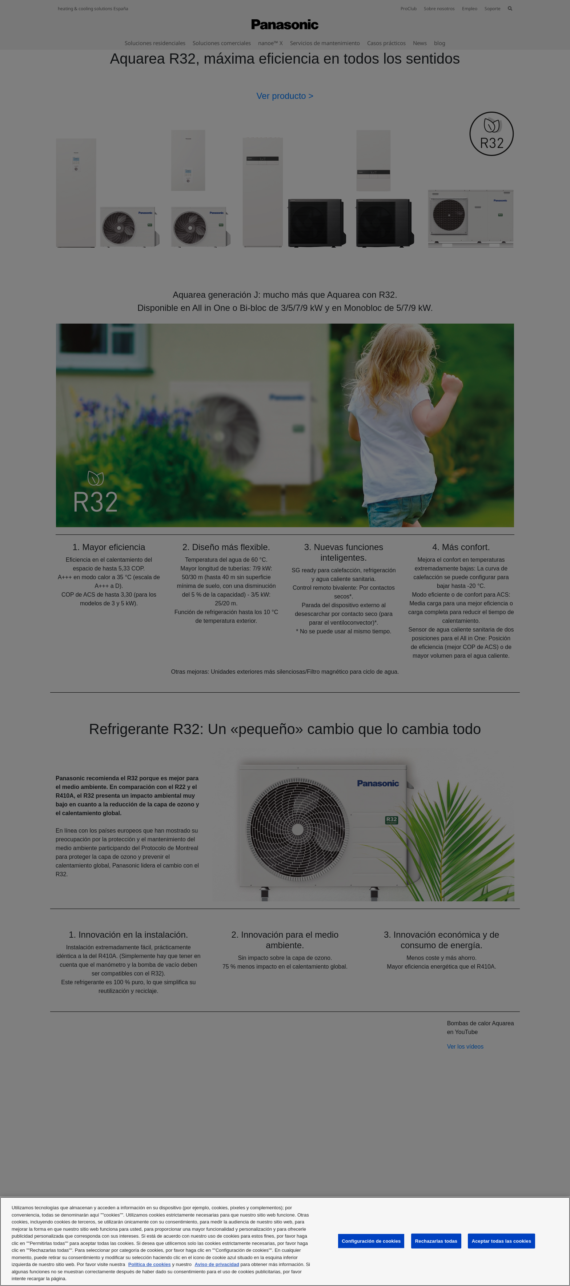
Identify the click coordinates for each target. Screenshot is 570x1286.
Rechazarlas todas (436, 1240)
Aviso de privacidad (217, 1264)
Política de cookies (149, 1264)
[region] (285, 1241)
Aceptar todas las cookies (501, 1240)
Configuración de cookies (371, 1240)
